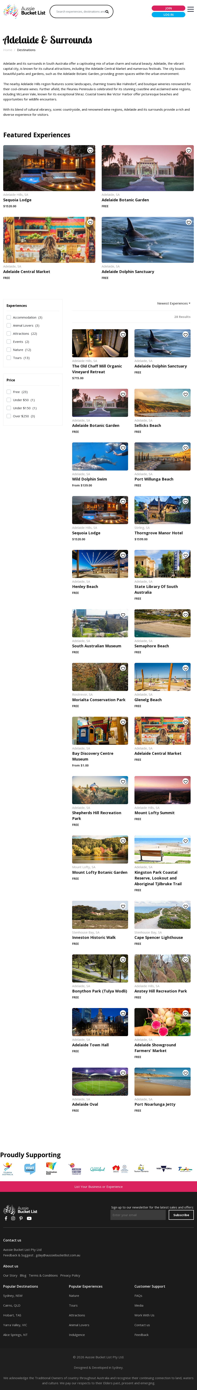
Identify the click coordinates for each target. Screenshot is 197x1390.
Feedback (141, 1335)
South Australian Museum (96, 645)
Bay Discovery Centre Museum (92, 756)
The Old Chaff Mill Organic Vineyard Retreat (97, 368)
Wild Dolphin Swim (89, 479)
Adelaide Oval (85, 1104)
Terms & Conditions (43, 1275)
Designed (81, 1367)
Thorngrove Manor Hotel (158, 532)
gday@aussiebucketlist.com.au (58, 1255)
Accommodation (27, 317)
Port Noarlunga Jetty (154, 1104)
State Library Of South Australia (156, 589)
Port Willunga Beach (153, 479)
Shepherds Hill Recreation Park (96, 815)
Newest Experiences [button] (172, 303)
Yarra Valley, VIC (15, 1325)
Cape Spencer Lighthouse (158, 937)
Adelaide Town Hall (90, 1044)
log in (169, 15)
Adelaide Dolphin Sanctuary (128, 271)
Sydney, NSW (13, 1295)
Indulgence (77, 1335)
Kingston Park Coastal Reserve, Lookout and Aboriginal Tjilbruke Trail (158, 878)
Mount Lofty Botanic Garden (99, 872)
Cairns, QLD (11, 1305)
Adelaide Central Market (26, 271)
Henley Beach (85, 586)
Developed (100, 1367)
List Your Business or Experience (98, 1186)
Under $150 (25, 408)
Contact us (142, 1325)
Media (138, 1305)
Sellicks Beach (147, 425)
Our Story (10, 1275)
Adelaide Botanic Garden (125, 199)
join (168, 8)
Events (21, 342)
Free (20, 392)
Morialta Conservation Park (99, 699)
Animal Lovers (26, 325)
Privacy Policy (70, 1275)
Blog (23, 1275)
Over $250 (24, 416)
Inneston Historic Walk (94, 937)
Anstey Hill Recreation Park (160, 991)
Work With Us (144, 1315)
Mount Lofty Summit (154, 812)
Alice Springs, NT (15, 1335)
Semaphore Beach (151, 645)
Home (7, 50)
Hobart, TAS (12, 1315)
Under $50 (24, 400)
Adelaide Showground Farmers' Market (155, 1047)
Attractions (25, 333)
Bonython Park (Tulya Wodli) (99, 991)
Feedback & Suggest (18, 1255)
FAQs (138, 1295)
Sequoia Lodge (17, 199)
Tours (21, 358)
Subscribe (181, 1215)
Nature (22, 350)
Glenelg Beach (148, 699)
